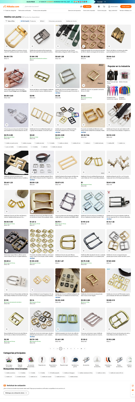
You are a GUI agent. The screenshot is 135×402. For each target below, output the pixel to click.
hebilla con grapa (26, 143)
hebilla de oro (33, 376)
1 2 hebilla (32, 373)
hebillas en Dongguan (69, 373)
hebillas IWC (110, 143)
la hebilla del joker (20, 376)
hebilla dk (44, 147)
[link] (133, 385)
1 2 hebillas (34, 147)
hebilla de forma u (60, 376)
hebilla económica (22, 147)
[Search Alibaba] (52, 6)
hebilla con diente (63, 143)
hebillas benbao (73, 376)
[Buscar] (87, 6)
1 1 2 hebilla (50, 143)
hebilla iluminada (98, 143)
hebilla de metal (39, 143)
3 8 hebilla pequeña (53, 373)
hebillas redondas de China (85, 373)
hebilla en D (8, 376)
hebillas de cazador (45, 376)
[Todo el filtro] (10, 21)
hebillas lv (87, 143)
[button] (81, 7)
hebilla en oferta (100, 373)
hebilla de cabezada (56, 147)
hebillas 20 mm (75, 143)
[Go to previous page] (50, 348)
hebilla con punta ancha (11, 143)
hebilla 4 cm (121, 143)
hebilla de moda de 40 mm (116, 373)
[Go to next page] (84, 348)
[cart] (104, 6)
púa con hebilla (9, 147)
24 (81, 348)
